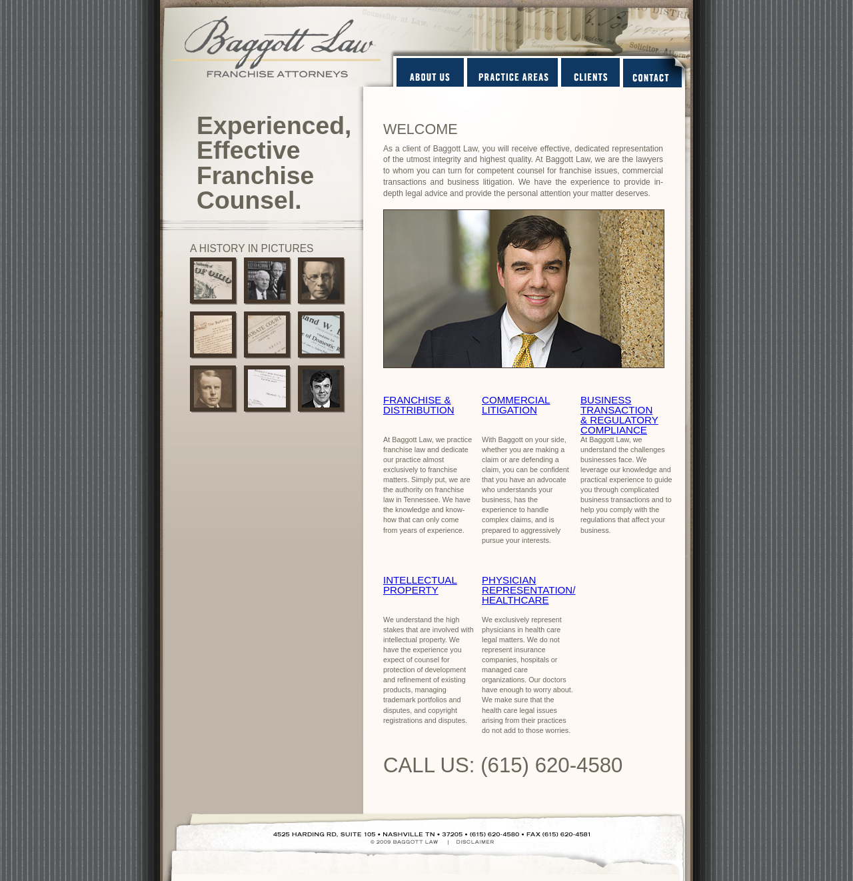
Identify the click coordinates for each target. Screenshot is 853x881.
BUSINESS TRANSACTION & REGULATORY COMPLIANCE (619, 414)
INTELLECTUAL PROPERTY (420, 585)
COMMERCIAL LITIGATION (516, 404)
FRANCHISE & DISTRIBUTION (418, 404)
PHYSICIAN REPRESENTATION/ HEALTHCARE (528, 590)
